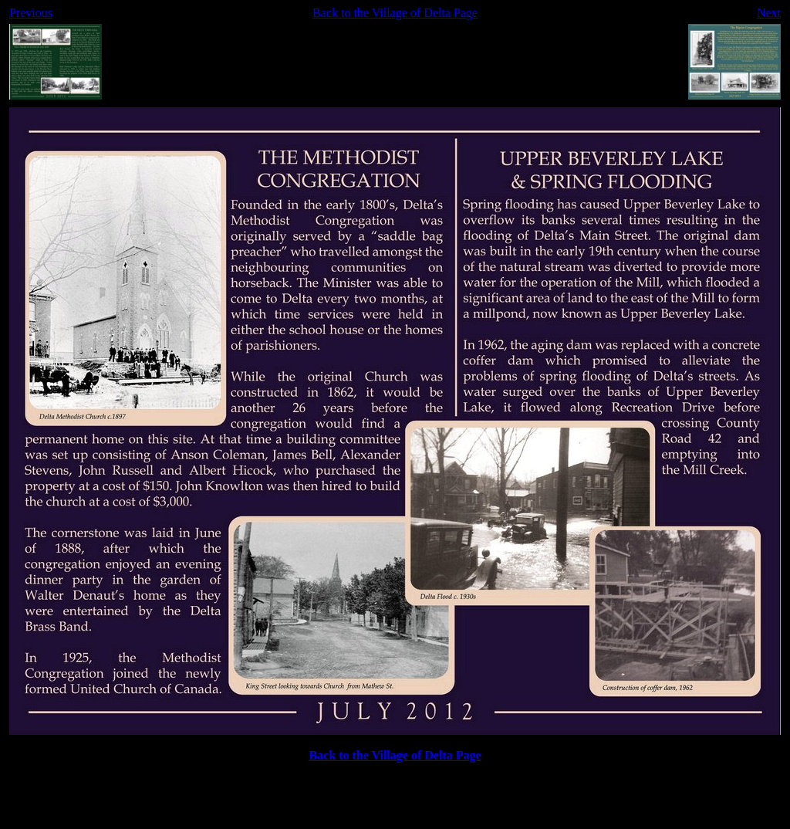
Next (769, 12)
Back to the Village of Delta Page (395, 12)
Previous (30, 12)
